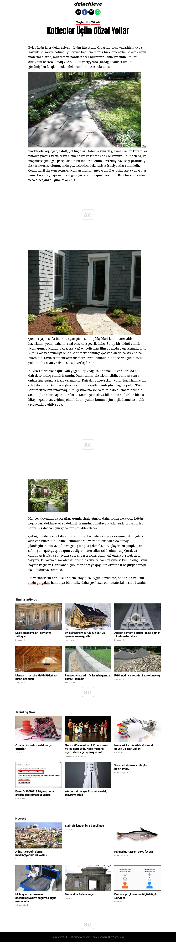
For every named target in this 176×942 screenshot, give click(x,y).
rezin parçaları (39, 582)
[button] (17, 4)
